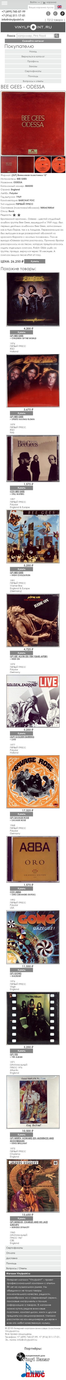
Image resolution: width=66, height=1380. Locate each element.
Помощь (33, 76)
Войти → (35, 2)
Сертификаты (33, 71)
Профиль (33, 61)
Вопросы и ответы (33, 81)
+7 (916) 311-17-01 (13, 15)
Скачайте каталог (33, 40)
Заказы (33, 66)
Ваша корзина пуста (41, 7)
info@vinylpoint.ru (13, 19)
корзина (49, 2)
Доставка (11, 1258)
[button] (62, 94)
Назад (33, 51)
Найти (56, 36)
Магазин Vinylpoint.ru (18, 1273)
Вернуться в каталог (33, 56)
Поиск (11, 35)
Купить (35, 261)
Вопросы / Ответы (16, 1268)
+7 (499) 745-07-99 (13, 11)
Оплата (10, 1252)
